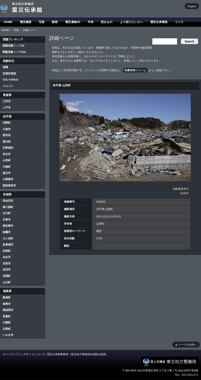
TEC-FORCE (10, 79)
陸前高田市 (9, 185)
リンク (179, 22)
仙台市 (7, 257)
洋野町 (7, 122)
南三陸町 (8, 207)
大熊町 (7, 322)
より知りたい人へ (131, 22)
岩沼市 (7, 269)
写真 (42, 22)
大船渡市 (8, 179)
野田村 (7, 135)
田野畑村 (8, 147)
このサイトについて (33, 354)
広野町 (7, 328)
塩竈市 (7, 232)
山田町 (7, 160)
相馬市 (7, 303)
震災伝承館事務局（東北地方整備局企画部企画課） (77, 354)
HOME (8, 22)
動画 (55, 22)
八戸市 (7, 107)
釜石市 (7, 173)
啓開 (5, 67)
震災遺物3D (72, 22)
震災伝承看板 (159, 22)
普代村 (7, 141)
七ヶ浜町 (8, 238)
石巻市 (7, 219)
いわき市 (8, 335)
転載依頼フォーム (135, 70)
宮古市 (7, 154)
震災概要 (25, 22)
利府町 (7, 250)
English (191, 6)
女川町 (7, 213)
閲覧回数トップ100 (14, 52)
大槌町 (7, 166)
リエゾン (8, 86)
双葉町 (7, 316)
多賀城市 (8, 244)
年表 (91, 22)
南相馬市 (8, 310)
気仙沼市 (8, 200)
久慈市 (7, 129)
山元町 (7, 282)
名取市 (7, 263)
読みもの (106, 22)
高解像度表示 (181, 188)
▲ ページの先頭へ (186, 344)
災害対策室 (9, 73)
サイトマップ (11, 354)
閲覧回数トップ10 (13, 45)
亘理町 (7, 275)
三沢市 (7, 101)
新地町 (7, 297)
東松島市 (8, 225)
